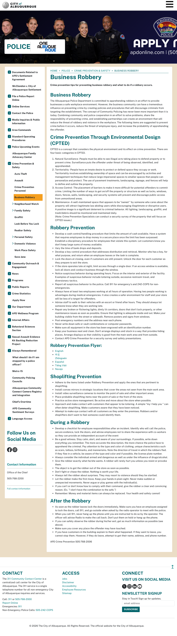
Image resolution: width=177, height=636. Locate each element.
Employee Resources (74, 589)
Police (66, 70)
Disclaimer (68, 582)
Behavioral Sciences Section (23, 328)
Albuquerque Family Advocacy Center (24, 155)
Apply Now (18, 300)
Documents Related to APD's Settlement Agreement (25, 76)
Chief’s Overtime (21, 401)
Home (53, 70)
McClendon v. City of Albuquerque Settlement (26, 88)
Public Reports (20, 287)
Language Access (22, 418)
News (15, 273)
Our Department (21, 306)
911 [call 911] (20, 606)
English (59, 351)
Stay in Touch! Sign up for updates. (141, 598)
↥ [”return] (173, 567)
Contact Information (21, 464)
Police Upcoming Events (25, 146)
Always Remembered (24, 350)
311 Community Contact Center (24, 578)
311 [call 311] (10, 599)
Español (59, 361)
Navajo (59, 369)
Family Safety (22, 210)
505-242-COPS (44, 610)
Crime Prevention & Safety (92, 70)
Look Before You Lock (26, 223)
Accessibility (69, 586)
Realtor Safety (22, 230)
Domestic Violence (25, 243)
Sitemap (67, 593)
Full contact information (18, 488)
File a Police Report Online (23, 98)
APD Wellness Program (25, 313)
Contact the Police (22, 113)
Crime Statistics (21, 293)
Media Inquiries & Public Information (26, 121)
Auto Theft (20, 173)
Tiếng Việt (61, 365)
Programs (17, 280)
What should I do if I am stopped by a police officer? (25, 361)
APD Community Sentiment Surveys (23, 410)
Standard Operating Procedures (23, 138)
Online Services (21, 106)
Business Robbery (24, 197)
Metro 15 (17, 371)
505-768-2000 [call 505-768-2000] (23, 599)
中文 (57, 354)
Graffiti (18, 217)
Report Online (10, 602)
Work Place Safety (25, 250)
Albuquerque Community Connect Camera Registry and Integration (27, 392)
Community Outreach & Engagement (25, 265)
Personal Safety (23, 237)
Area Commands (21, 130)
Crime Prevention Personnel (24, 189)
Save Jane (20, 256)
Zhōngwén (61, 358)
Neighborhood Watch (26, 204)
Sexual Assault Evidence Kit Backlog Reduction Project (26, 340)
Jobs (64, 578)
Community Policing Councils (23, 379)
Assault (18, 180)
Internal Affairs (20, 320)
